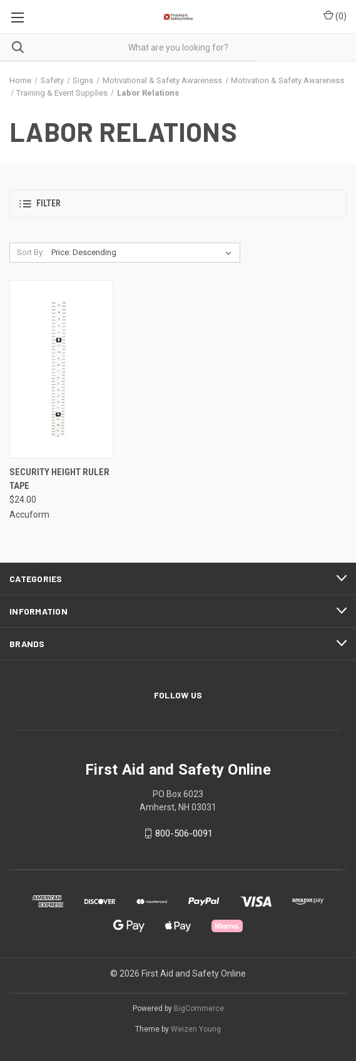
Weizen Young (196, 1029)
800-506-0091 (184, 833)
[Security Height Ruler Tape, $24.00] (61, 369)
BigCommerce (199, 1008)
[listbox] (143, 252)
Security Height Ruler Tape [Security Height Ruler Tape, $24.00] (59, 479)
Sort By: (30, 252)
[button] (178, 203)
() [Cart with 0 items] (335, 15)
